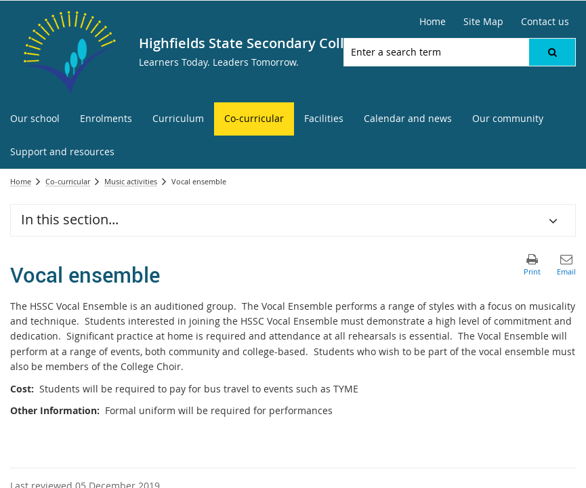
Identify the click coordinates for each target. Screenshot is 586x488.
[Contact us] (545, 22)
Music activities (130, 181)
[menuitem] (35, 119)
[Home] (433, 22)
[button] (552, 52)
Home (20, 181)
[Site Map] (483, 22)
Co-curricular (67, 181)
